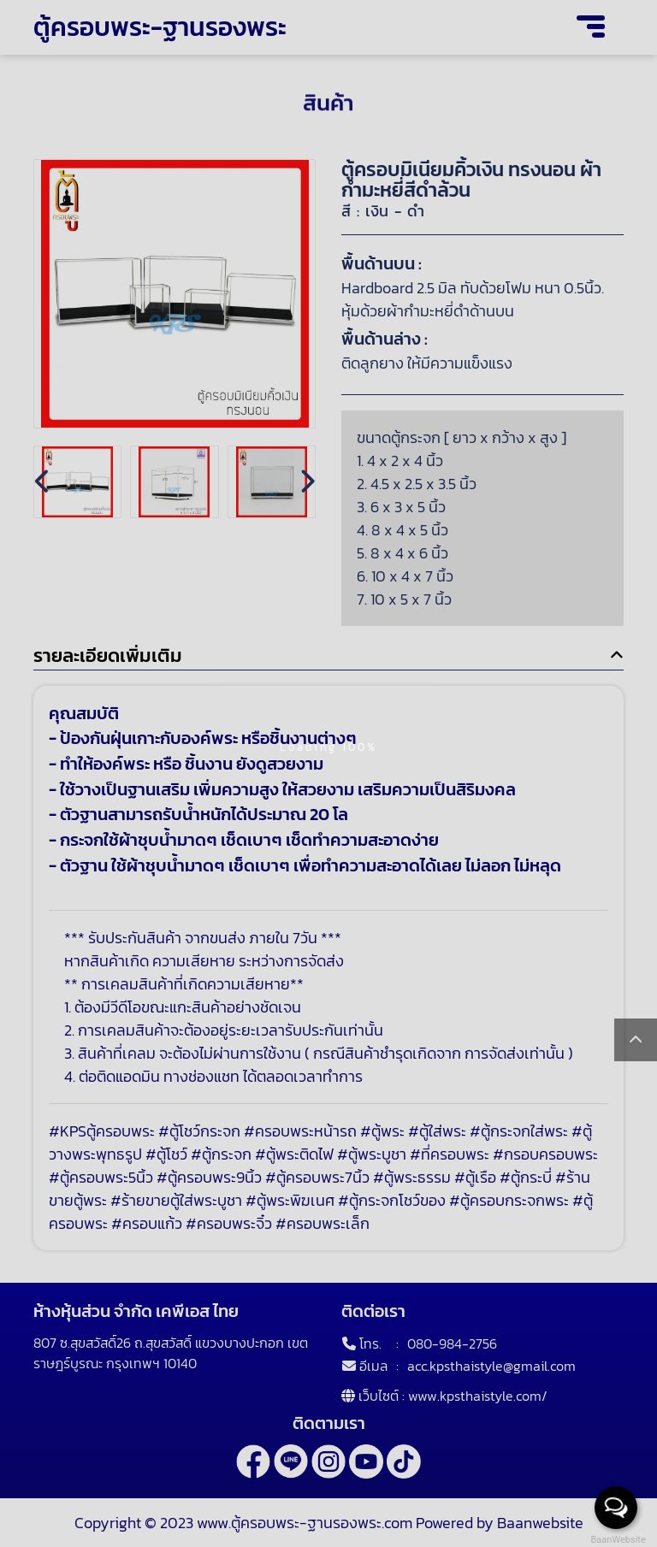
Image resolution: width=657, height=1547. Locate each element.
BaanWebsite (616, 1539)
